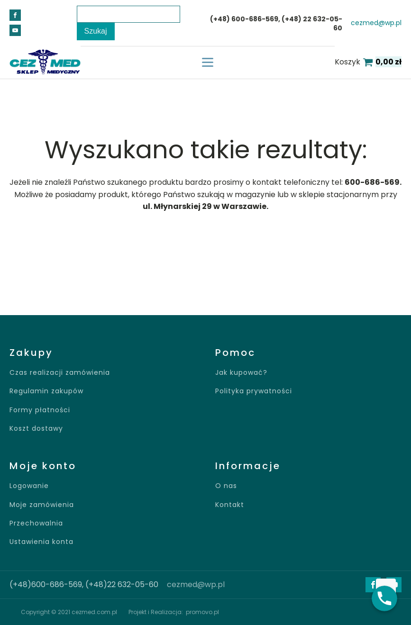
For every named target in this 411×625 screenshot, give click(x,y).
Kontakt (229, 504)
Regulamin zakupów (46, 391)
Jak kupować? (241, 372)
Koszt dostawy (36, 428)
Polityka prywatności (253, 391)
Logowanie (29, 485)
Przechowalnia (36, 523)
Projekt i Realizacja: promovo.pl (173, 612)
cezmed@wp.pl (376, 22)
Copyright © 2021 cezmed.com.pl (69, 612)
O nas (226, 485)
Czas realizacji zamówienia (59, 372)
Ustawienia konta (41, 541)
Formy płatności (39, 410)
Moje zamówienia (41, 504)
